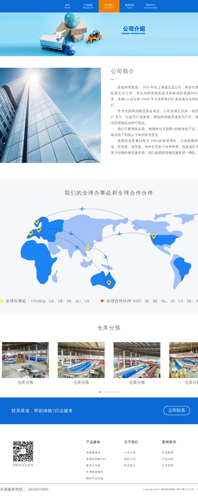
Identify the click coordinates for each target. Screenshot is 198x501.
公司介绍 (130, 452)
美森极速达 (93, 452)
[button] (99, 392)
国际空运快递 (94, 478)
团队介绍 (130, 459)
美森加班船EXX (96, 459)
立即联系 (176, 410)
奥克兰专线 (93, 465)
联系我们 (130, 465)
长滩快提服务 (94, 471)
